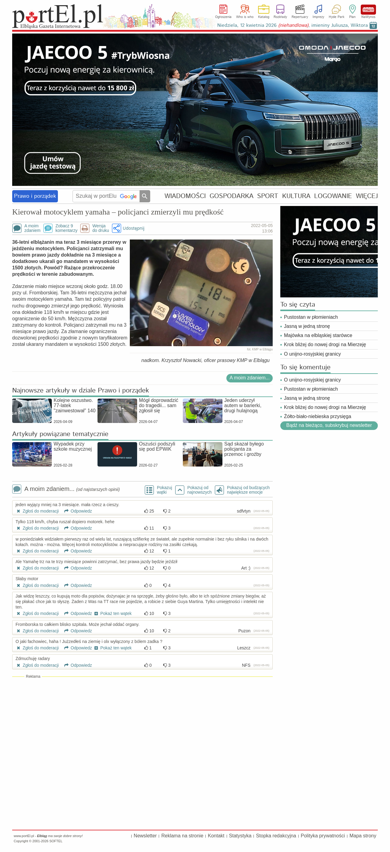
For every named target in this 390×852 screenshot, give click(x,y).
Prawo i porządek (35, 196)
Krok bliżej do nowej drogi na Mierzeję (325, 344)
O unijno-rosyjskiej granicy (312, 354)
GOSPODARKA (232, 196)
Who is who (245, 17)
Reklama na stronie (182, 835)
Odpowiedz (76, 511)
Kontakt (216, 835)
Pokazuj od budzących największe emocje (248, 490)
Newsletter (145, 835)
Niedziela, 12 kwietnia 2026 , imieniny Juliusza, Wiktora (292, 25)
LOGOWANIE (333, 196)
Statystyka (240, 835)
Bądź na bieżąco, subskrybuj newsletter (329, 425)
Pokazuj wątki (164, 490)
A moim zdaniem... (249, 377)
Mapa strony (362, 835)
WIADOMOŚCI (185, 196)
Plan (352, 17)
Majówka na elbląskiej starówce (318, 335)
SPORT (267, 196)
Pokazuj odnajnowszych (199, 490)
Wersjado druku (100, 228)
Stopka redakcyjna (276, 835)
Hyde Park (336, 17)
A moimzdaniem (32, 228)
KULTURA (296, 196)
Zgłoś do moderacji (37, 511)
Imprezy (318, 17)
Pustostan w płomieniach (311, 317)
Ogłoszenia (223, 17)
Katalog (263, 17)
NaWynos (368, 10)
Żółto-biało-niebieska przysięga (317, 416)
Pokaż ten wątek (112, 613)
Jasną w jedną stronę (307, 326)
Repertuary (300, 17)
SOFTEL (55, 841)
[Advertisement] (142, 723)
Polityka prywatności (323, 835)
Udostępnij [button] (133, 228)
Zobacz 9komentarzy (66, 228)
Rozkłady (280, 17)
